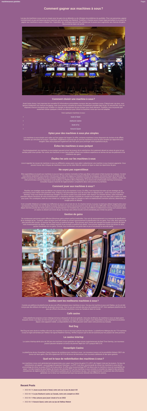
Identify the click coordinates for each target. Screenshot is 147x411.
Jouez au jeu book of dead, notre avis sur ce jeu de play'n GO (55, 390)
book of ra (75, 125)
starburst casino (75, 121)
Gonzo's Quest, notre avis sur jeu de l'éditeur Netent (52, 402)
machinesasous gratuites (11, 2)
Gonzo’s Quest (75, 129)
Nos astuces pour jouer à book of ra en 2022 (49, 398)
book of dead (75, 117)
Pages (143, 2)
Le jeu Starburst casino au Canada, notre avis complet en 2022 (56, 394)
